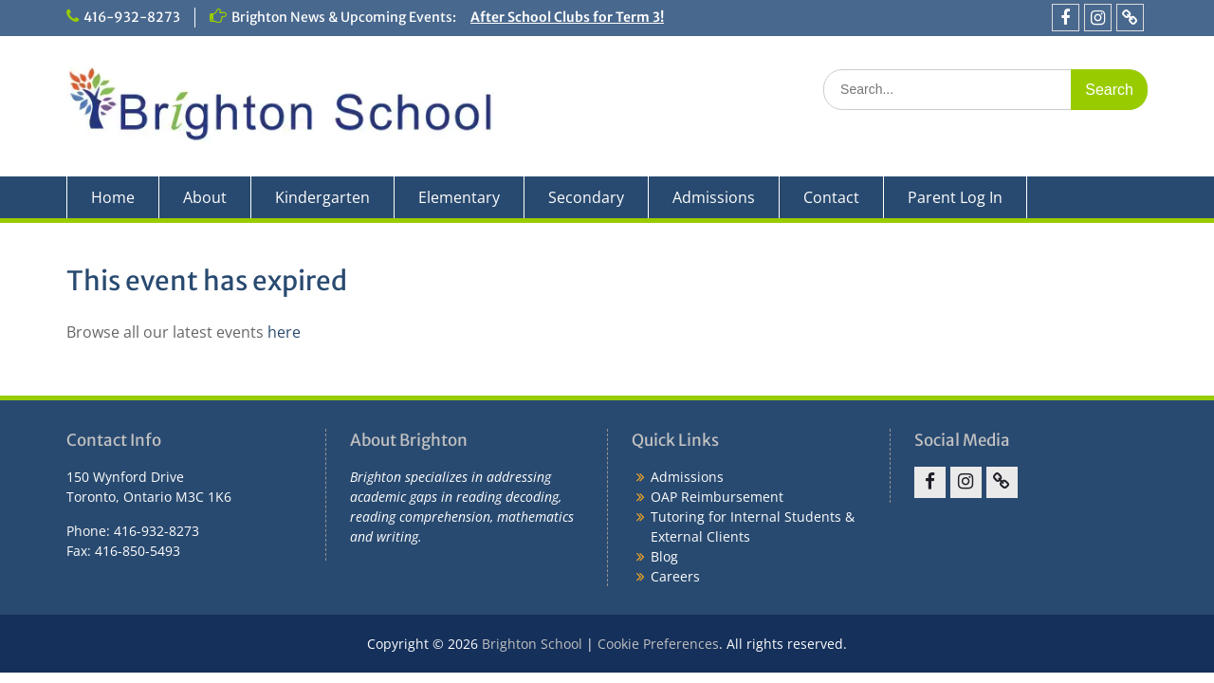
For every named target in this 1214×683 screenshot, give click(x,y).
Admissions (713, 197)
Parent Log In (955, 197)
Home (113, 197)
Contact (831, 197)
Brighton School (532, 644)
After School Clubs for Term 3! (567, 17)
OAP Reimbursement (717, 497)
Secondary (586, 197)
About (205, 197)
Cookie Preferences (658, 644)
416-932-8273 (131, 17)
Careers (675, 576)
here (284, 332)
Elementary (459, 197)
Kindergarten (322, 197)
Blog (664, 556)
